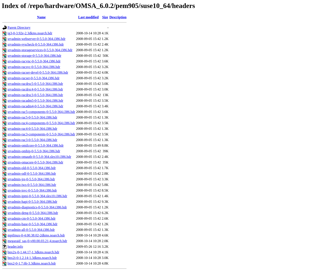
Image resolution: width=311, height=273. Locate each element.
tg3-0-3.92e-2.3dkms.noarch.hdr (30, 33)
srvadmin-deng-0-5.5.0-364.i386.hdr (33, 213)
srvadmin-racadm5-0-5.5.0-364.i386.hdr (35, 100)
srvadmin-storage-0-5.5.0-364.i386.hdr (34, 55)
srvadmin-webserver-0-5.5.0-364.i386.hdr (36, 39)
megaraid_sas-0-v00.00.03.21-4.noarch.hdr (37, 241)
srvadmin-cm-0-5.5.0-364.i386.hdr (32, 218)
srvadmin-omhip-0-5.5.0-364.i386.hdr (34, 151)
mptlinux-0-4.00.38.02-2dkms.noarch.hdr (36, 235)
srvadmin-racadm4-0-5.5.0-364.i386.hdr (35, 106)
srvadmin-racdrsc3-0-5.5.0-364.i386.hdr (35, 95)
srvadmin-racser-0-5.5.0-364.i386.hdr (34, 78)
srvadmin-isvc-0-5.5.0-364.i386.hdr (32, 190)
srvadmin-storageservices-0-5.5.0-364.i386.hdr (40, 50)
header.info (15, 246)
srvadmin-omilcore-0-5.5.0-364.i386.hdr (36, 145)
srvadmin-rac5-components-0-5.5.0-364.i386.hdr (41, 112)
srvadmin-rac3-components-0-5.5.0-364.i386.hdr (41, 134)
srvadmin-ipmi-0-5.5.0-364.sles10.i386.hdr (37, 196)
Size (105, 17)
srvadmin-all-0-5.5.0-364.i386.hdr (31, 230)
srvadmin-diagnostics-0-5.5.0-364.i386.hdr (37, 207)
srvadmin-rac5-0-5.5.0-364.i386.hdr (32, 117)
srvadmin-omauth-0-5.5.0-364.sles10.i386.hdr (39, 157)
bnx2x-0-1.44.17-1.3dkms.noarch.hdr (33, 252)
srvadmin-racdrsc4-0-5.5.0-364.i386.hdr (35, 89)
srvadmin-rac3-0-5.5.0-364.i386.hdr (32, 140)
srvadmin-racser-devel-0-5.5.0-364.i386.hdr (38, 72)
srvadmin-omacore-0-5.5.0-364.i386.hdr (35, 162)
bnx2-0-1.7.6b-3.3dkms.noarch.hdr (32, 263)
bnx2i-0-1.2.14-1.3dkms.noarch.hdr (32, 258)
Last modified (88, 17)
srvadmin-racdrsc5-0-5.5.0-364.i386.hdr (35, 84)
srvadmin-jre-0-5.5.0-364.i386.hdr (31, 179)
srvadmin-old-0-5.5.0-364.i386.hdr (32, 168)
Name (41, 17)
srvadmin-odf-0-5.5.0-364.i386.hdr (32, 173)
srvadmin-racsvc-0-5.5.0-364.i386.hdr (34, 67)
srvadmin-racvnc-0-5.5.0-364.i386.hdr (34, 61)
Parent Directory (19, 27)
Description (117, 17)
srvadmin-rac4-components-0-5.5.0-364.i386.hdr (41, 123)
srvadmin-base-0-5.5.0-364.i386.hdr (32, 224)
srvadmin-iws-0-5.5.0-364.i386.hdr (32, 185)
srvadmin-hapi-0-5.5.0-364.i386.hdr (32, 201)
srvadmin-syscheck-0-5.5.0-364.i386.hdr (36, 44)
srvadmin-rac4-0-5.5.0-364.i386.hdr (32, 128)
